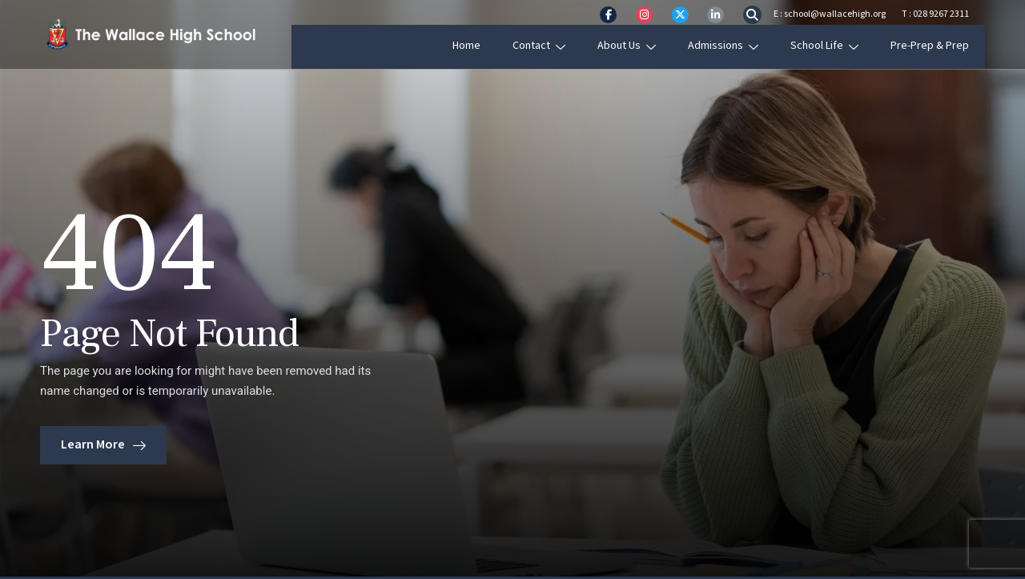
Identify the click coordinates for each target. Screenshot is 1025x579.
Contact (555, 45)
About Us (642, 45)
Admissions (739, 45)
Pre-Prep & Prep (945, 45)
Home (482, 45)
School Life (840, 45)
